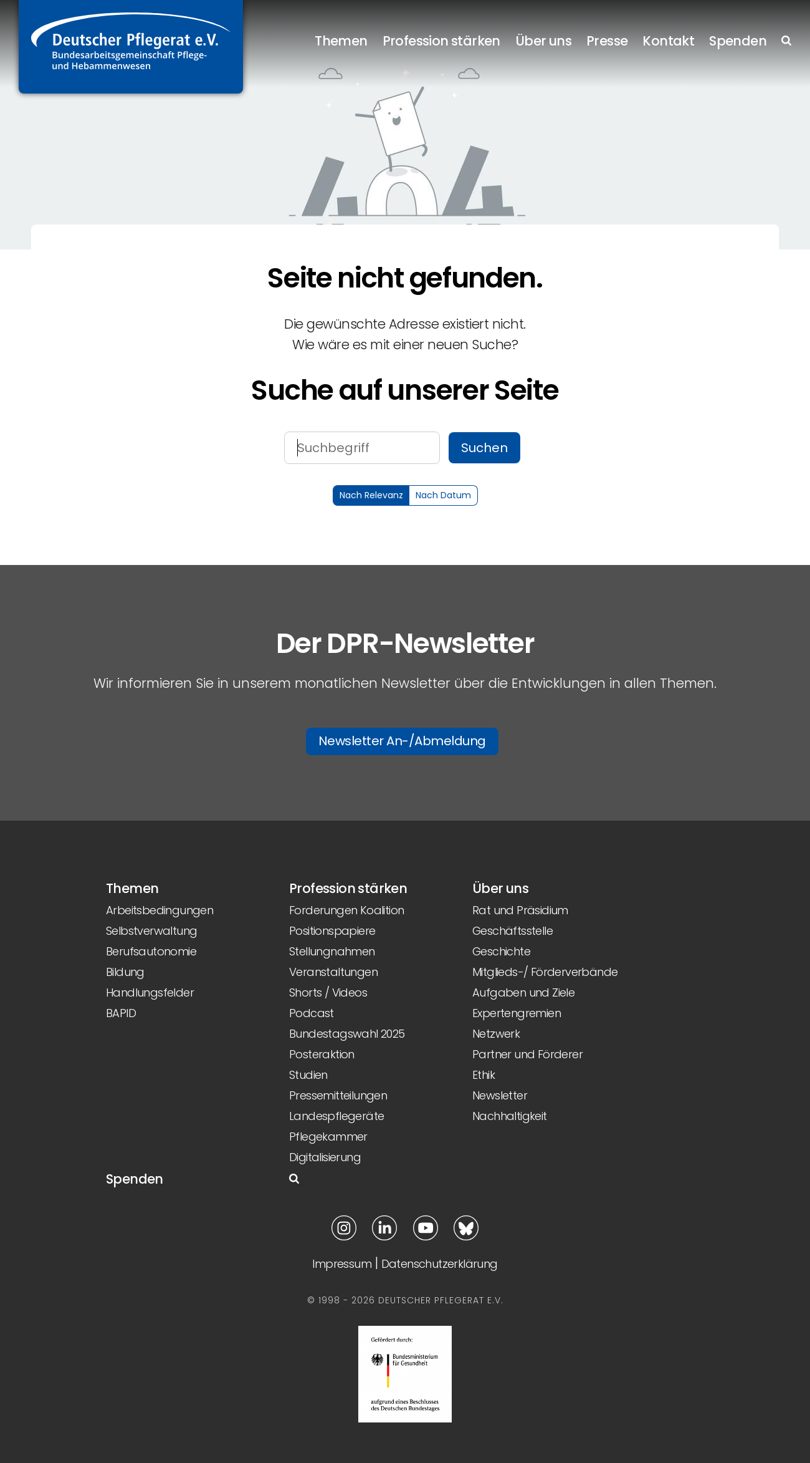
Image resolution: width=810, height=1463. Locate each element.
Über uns (543, 40)
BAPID (121, 1013)
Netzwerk (496, 1033)
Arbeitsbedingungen (159, 910)
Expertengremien (516, 1013)
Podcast (311, 1013)
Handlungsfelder (150, 992)
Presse (606, 40)
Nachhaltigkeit (509, 1116)
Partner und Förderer (527, 1054)
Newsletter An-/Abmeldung (402, 741)
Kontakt (668, 40)
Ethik (483, 1075)
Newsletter (499, 1095)
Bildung (125, 972)
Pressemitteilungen (338, 1095)
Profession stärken (441, 40)
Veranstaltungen (333, 972)
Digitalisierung (325, 1157)
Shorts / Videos (328, 992)
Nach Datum (443, 495)
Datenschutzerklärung (439, 1264)
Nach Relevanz (371, 495)
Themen (341, 40)
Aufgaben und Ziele (523, 992)
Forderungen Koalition (346, 910)
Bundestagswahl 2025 (347, 1033)
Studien (308, 1075)
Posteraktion (322, 1054)
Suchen (484, 447)
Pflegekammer (328, 1136)
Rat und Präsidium (520, 910)
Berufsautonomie (151, 951)
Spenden (737, 40)
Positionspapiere (332, 931)
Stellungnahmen (332, 951)
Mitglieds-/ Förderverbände (544, 972)
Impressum (341, 1264)
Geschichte (501, 951)
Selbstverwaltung (151, 931)
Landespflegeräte (336, 1116)
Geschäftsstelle (512, 931)
